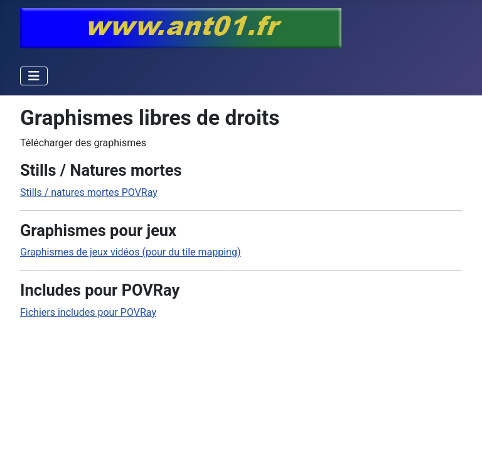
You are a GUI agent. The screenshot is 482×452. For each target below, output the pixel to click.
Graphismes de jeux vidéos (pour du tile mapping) (130, 252)
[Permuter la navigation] (34, 76)
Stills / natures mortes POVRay (89, 192)
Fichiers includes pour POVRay (88, 312)
